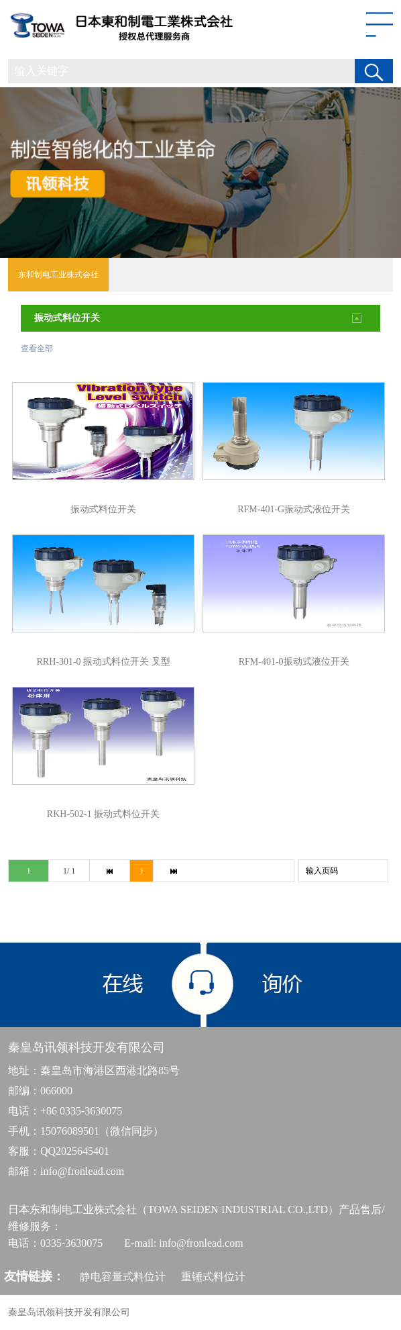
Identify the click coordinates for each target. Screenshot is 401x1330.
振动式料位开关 (67, 318)
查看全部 (37, 348)
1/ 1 (69, 870)
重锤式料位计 (213, 1276)
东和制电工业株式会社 (58, 274)
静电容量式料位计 (123, 1276)
